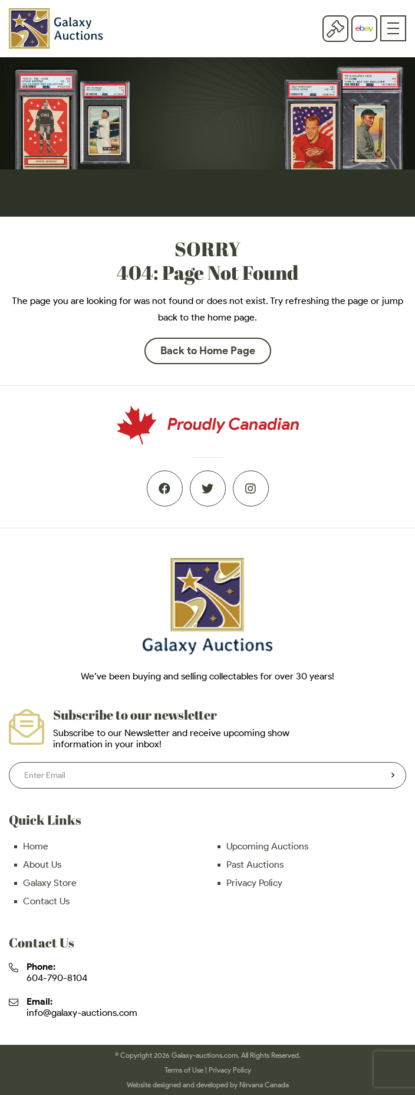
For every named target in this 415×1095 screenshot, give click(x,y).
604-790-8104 (57, 977)
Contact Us (46, 901)
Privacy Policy (254, 882)
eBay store (364, 28)
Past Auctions (255, 864)
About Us (42, 864)
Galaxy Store (50, 882)
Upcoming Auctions (267, 846)
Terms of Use (183, 1069)
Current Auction (335, 28)
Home (35, 846)
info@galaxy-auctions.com (82, 1012)
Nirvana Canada (264, 1084)
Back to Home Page (207, 350)
